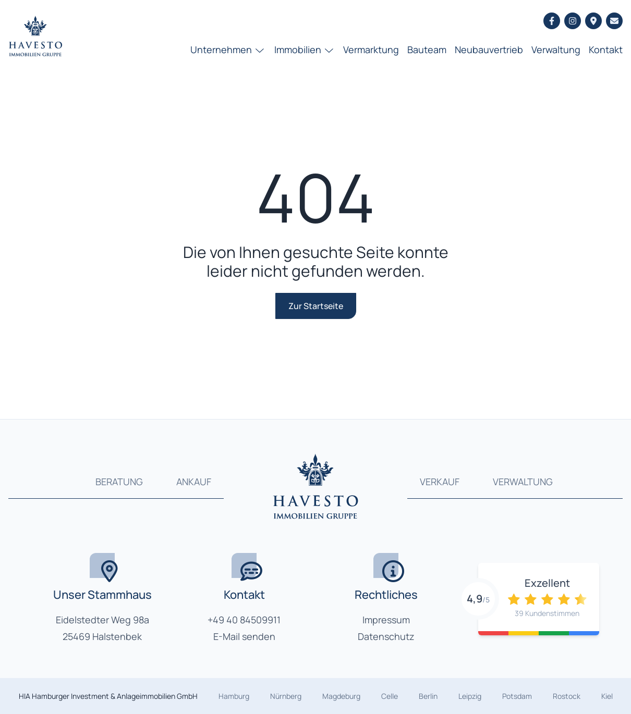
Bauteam (426, 49)
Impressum (386, 619)
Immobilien (304, 49)
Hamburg (234, 696)
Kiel (607, 696)
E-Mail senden (244, 636)
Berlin (428, 696)
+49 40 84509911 (244, 619)
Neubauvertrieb (489, 49)
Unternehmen (228, 49)
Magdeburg (341, 696)
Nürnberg (285, 696)
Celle (389, 696)
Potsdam (517, 696)
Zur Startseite (315, 306)
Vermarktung (371, 49)
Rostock (566, 696)
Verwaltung (555, 49)
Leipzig (469, 696)
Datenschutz (386, 636)
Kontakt (606, 49)
